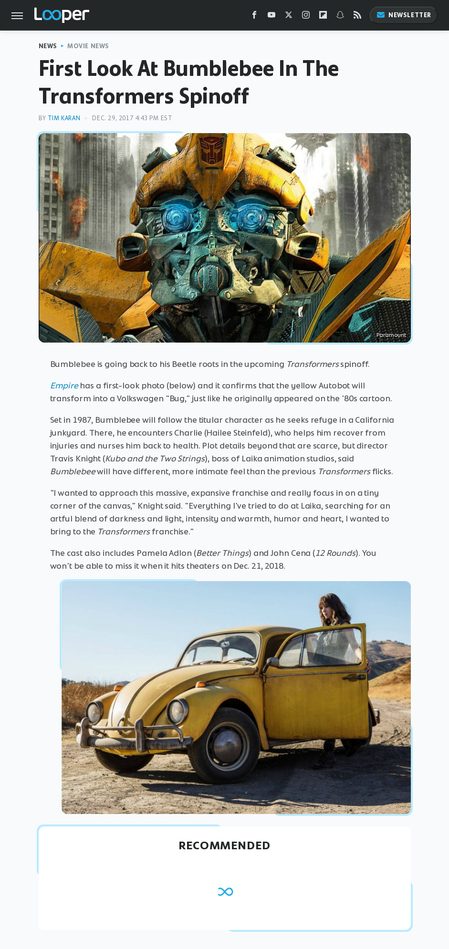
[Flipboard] (323, 17)
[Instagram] (306, 17)
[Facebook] (254, 17)
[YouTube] (271, 17)
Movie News (88, 46)
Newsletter (403, 15)
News (48, 46)
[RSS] (357, 17)
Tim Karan (64, 118)
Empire (64, 385)
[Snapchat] (340, 17)
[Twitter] (288, 17)
